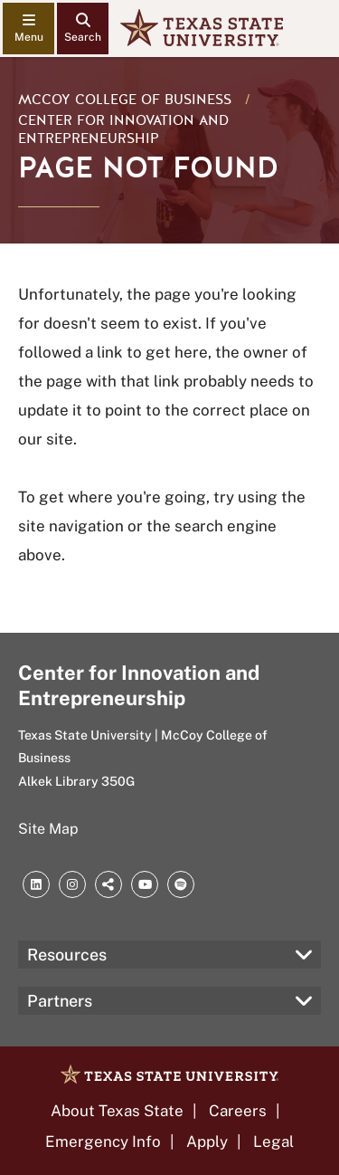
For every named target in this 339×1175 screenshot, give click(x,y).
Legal (273, 1141)
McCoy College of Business (127, 100)
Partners (59, 1000)
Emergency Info (103, 1141)
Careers (238, 1111)
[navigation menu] (28, 28)
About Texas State (117, 1111)
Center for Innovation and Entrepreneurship (123, 129)
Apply (207, 1141)
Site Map (48, 828)
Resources (67, 954)
